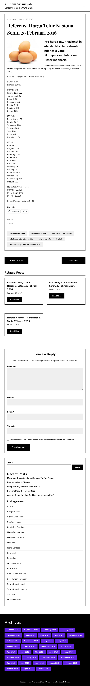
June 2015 (25, 663)
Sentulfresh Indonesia (17, 589)
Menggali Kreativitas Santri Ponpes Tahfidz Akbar (30, 478)
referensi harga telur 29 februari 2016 (25, 244)
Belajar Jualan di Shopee (18, 482)
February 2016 (13, 657)
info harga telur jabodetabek (50, 239)
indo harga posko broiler (62, 233)
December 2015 (48, 657)
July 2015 (11, 663)
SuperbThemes (64, 682)
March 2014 (43, 668)
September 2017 (31, 641)
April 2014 (28, 668)
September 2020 (31, 630)
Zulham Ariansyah (18, 4)
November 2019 (13, 635)
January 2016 (30, 657)
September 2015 (67, 657)
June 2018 (30, 635)
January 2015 (12, 668)
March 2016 (68, 652)
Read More (14, 299)
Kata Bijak (11, 553)
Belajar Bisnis (13, 511)
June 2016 (25, 652)
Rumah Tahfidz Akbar (16, 573)
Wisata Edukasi (14, 599)
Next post (73, 260)
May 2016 (39, 652)
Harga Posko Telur (17, 233)
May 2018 (44, 635)
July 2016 (11, 652)
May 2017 (62, 641)
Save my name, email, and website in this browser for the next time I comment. (42, 440)
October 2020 (12, 630)
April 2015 (39, 663)
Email (10, 411)
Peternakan (12, 568)
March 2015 (54, 663)
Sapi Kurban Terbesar (17, 579)
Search (10, 462)
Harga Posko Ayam (15, 532)
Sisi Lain (11, 594)
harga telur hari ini (38, 233)
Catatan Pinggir (14, 522)
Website (11, 426)
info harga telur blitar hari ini (21, 239)
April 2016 (53, 652)
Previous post (16, 260)
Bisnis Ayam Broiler (16, 516)
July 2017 (47, 641)
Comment (12, 366)
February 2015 (71, 663)
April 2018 (59, 635)
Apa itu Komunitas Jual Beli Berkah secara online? (30, 495)
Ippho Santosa (13, 547)
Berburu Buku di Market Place (21, 491)
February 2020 (50, 630)
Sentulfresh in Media (16, 584)
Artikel (10, 506)
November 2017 (75, 635)
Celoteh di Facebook (16, 527)
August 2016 (66, 646)
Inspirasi (11, 542)
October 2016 (29, 646)
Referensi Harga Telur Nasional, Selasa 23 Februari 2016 (22, 286)
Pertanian (11, 558)
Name (10, 397)
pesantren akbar (14, 563)
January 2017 (12, 646)
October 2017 (12, 641)
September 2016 (48, 646)
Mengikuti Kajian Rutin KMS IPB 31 (23, 486)
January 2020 (67, 630)
